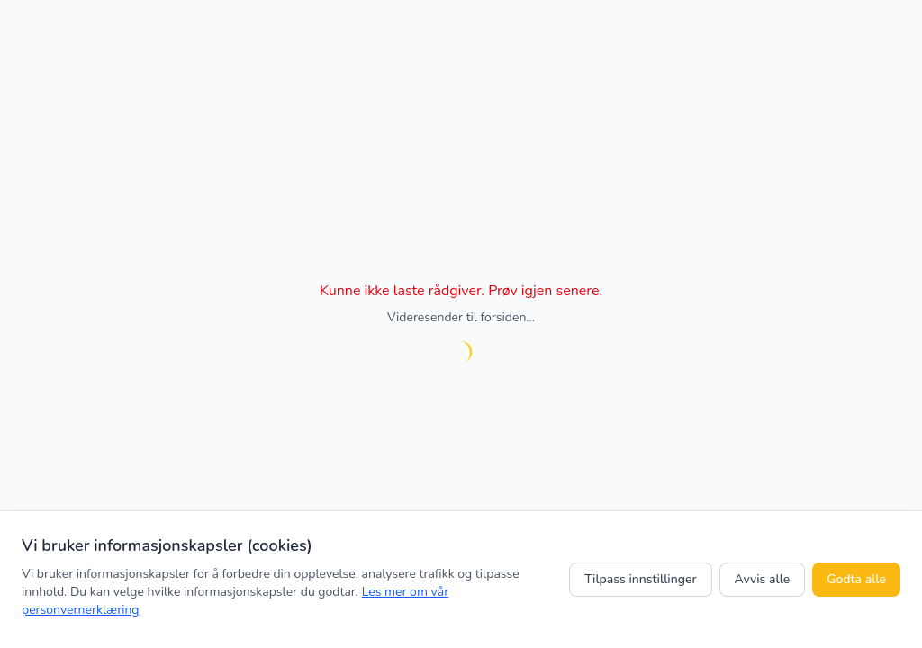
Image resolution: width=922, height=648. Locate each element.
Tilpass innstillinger (640, 579)
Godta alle (856, 579)
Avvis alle (763, 579)
